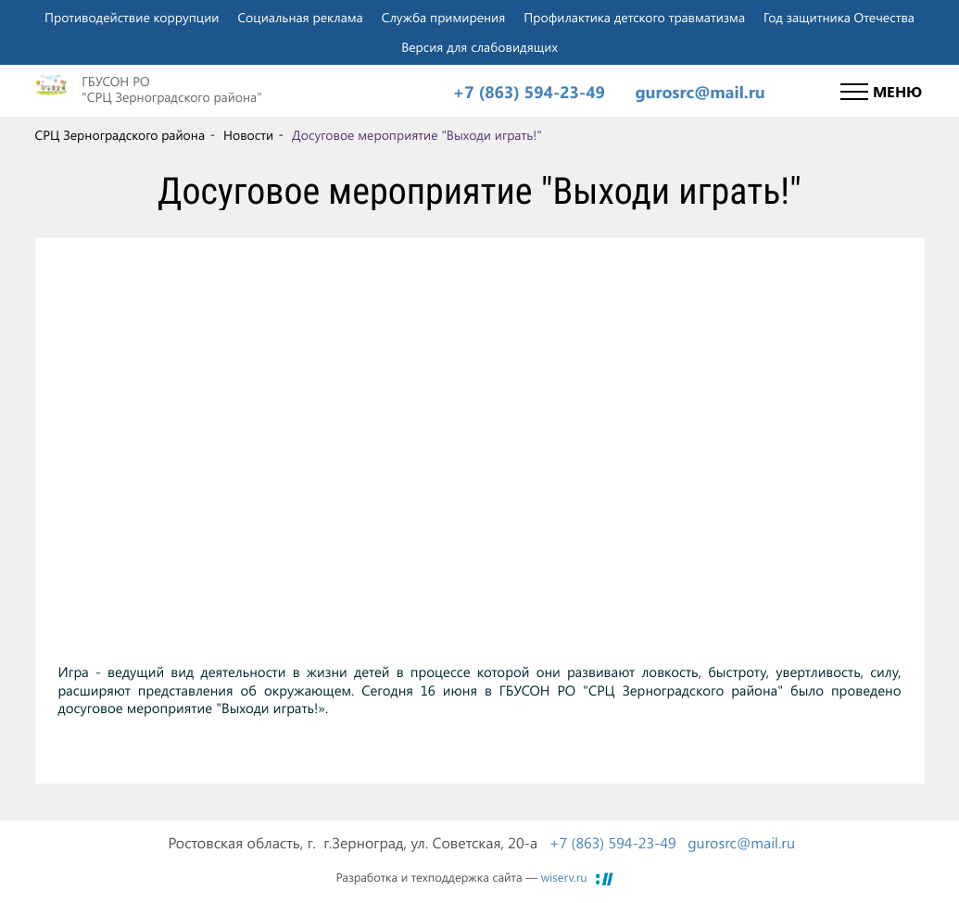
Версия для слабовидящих (479, 47)
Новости (248, 136)
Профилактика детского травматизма (634, 17)
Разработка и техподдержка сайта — (461, 877)
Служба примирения (444, 17)
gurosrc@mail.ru (699, 92)
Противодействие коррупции (131, 17)
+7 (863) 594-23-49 (529, 92)
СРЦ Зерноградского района (120, 136)
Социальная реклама (299, 17)
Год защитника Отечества (839, 17)
